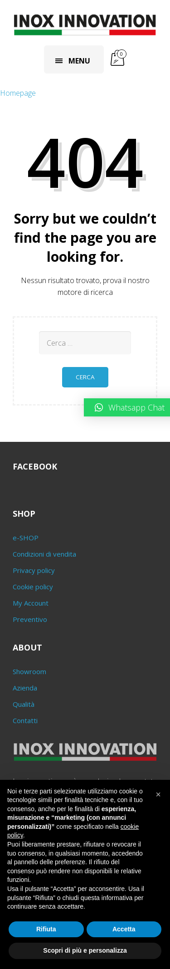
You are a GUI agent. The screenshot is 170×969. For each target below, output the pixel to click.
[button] (158, 794)
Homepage (18, 93)
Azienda (25, 687)
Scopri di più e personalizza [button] (84, 950)
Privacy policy (34, 570)
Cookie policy (33, 586)
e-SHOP (26, 537)
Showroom (29, 671)
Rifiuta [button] (46, 929)
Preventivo (30, 619)
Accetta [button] (124, 929)
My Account (31, 602)
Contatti (25, 720)
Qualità (23, 704)
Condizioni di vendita (44, 553)
